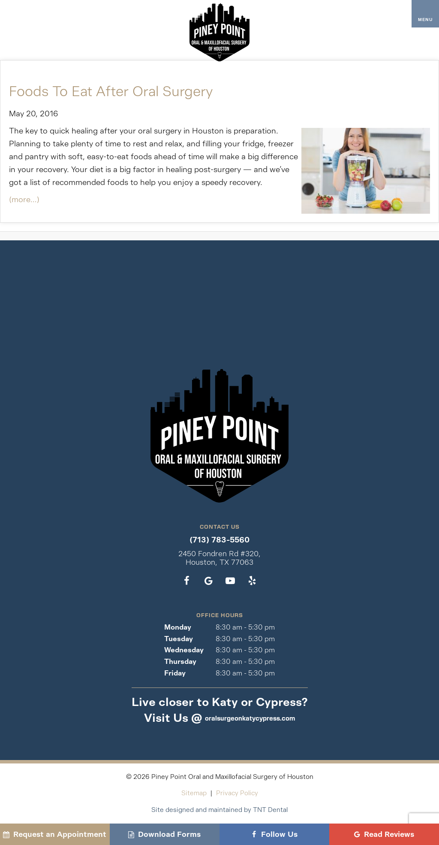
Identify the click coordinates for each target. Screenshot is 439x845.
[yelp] (252, 581)
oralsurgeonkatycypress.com (250, 718)
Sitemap (194, 793)
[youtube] (230, 581)
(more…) (24, 200)
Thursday (180, 661)
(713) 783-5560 (219, 540)
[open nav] (425, 13)
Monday (177, 627)
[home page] (219, 32)
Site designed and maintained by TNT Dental (219, 810)
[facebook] (186, 581)
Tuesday (178, 638)
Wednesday (184, 650)
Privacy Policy (237, 793)
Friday (175, 673)
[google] (208, 581)
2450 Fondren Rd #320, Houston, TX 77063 (219, 558)
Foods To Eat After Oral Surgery (111, 91)
